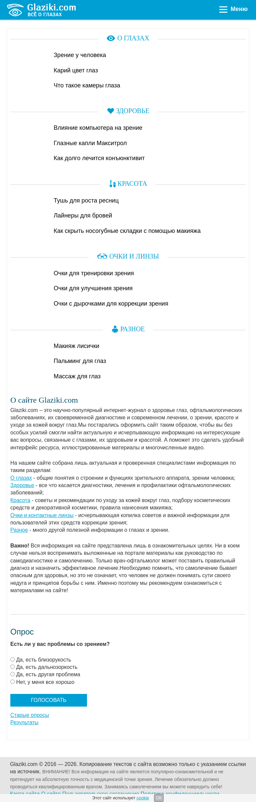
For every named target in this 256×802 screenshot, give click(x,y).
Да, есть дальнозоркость (46, 667)
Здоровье (132, 110)
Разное (132, 329)
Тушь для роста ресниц (86, 200)
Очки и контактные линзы (42, 515)
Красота (132, 183)
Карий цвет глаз (76, 70)
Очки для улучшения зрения (93, 288)
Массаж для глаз (77, 376)
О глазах (133, 38)
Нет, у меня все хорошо (45, 682)
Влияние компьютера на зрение (98, 127)
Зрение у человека (80, 55)
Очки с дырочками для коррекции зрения (111, 303)
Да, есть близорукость (43, 660)
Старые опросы (29, 715)
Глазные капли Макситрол (90, 143)
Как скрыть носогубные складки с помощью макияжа (127, 231)
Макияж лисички (76, 346)
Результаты (24, 722)
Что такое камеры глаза (87, 85)
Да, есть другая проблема (48, 674)
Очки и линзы (134, 256)
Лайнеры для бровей (83, 215)
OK (159, 798)
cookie (142, 797)
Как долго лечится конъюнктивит (99, 158)
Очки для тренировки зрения (94, 273)
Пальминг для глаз (80, 361)
